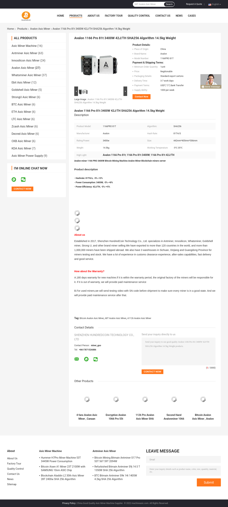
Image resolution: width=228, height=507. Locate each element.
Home (60, 15)
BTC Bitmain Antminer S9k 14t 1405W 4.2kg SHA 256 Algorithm (115, 477)
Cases (192, 15)
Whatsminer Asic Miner (26, 75)
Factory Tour (114, 15)
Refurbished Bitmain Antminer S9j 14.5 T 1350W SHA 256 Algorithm (117, 468)
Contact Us (162, 15)
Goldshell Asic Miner (25, 89)
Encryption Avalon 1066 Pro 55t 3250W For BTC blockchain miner (116, 417)
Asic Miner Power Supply (27, 155)
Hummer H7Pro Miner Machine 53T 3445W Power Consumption (61, 459)
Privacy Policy (69, 503)
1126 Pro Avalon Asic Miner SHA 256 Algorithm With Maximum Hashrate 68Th (145, 417)
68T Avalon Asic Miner (115, 318)
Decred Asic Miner (23, 133)
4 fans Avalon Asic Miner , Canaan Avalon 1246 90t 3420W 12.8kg (86, 417)
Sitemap (11, 484)
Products (75, 15)
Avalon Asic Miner (40, 28)
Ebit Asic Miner (21, 82)
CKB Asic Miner (21, 141)
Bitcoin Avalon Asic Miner (92, 318)
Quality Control (139, 15)
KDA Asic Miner (21, 148)
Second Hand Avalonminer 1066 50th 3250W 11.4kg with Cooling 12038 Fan (173, 417)
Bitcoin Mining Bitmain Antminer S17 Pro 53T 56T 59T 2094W (117, 459)
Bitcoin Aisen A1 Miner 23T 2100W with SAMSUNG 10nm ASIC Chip (63, 468)
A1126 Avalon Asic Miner (139, 318)
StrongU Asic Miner (24, 97)
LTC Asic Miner (21, 119)
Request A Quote (194, 4)
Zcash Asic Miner (22, 126)
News (179, 15)
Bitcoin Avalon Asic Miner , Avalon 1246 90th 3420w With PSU (203, 417)
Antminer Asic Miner (24, 53)
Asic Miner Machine (24, 46)
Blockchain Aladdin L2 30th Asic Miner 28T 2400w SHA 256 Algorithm (62, 477)
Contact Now (141, 96)
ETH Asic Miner (21, 111)
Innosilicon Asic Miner (26, 60)
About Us (94, 15)
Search (169, 4)
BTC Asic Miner (21, 104)
